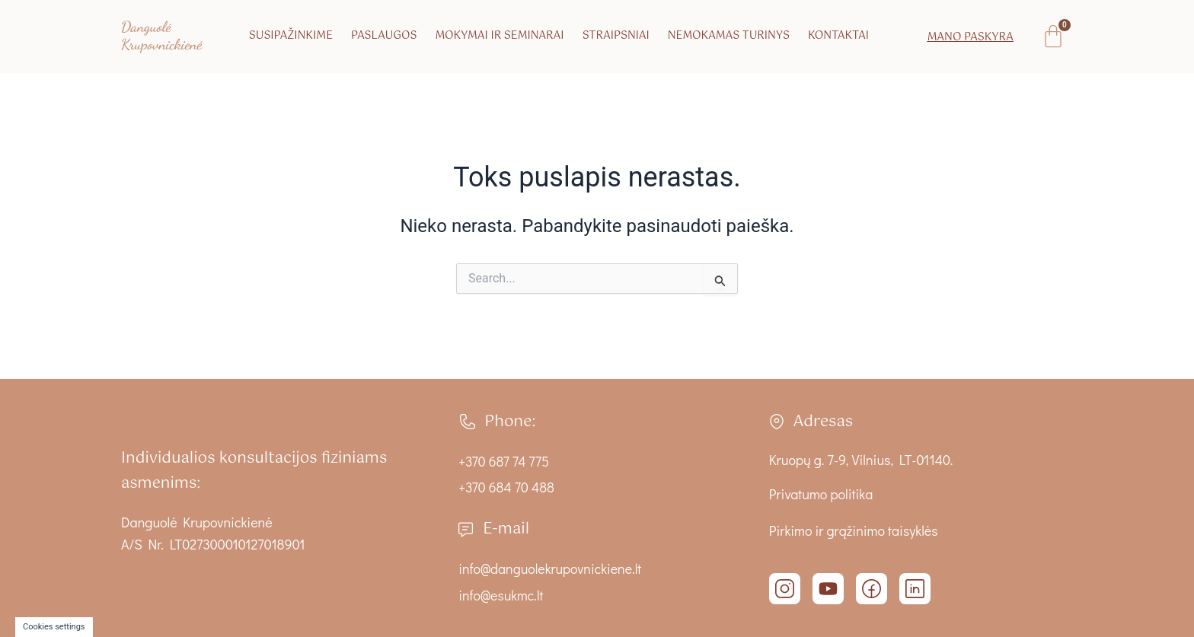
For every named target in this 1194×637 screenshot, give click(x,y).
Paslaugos (384, 36)
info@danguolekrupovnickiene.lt (550, 568)
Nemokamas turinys (729, 36)
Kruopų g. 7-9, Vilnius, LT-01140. (861, 460)
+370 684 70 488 (506, 487)
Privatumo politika (821, 494)
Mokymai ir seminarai (499, 36)
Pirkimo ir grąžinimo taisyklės (853, 530)
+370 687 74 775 (504, 461)
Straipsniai (616, 36)
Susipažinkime (291, 36)
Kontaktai (838, 36)
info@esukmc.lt (501, 595)
